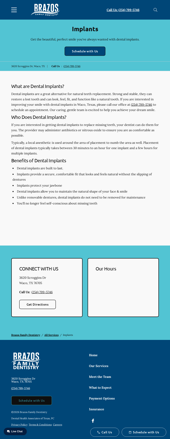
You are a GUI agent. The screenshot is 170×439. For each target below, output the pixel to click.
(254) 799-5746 (71, 66)
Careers (57, 424)
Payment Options (102, 398)
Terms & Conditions (40, 424)
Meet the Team (100, 377)
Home (93, 355)
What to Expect (100, 387)
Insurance (96, 409)
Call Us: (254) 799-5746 (123, 10)
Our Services (98, 366)
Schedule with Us (85, 51)
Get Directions (38, 304)
